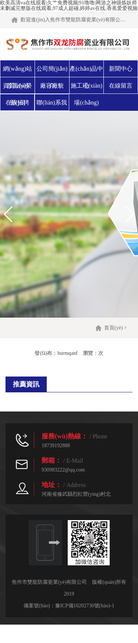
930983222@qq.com (63, 470)
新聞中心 (120, 69)
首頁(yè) (113, 328)
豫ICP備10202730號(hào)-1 (84, 605)
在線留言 (120, 85)
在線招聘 (17, 102)
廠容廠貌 (52, 85)
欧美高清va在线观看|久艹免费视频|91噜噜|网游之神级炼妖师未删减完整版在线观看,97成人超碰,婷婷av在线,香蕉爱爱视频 (69, 5)
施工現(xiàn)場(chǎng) (86, 94)
